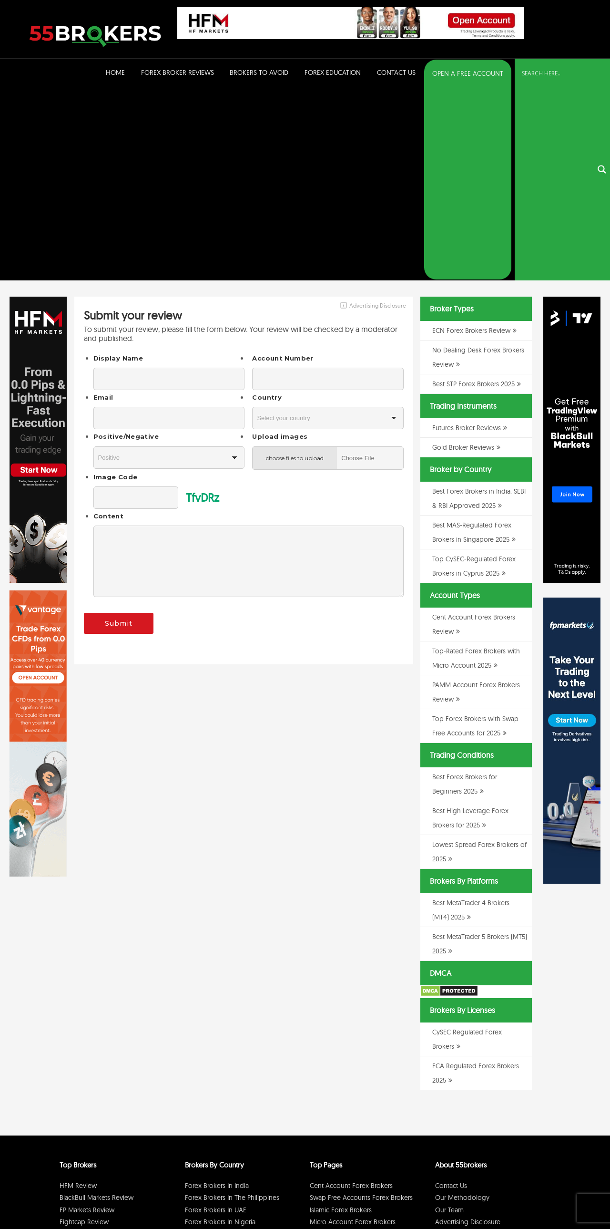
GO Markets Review (89, 1055)
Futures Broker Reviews (466, 236)
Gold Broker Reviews (463, 256)
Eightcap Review (84, 1030)
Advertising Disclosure (467, 1030)
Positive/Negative (126, 245)
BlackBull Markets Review (96, 1006)
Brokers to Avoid (259, 72)
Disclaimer (495, 1197)
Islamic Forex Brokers (341, 1018)
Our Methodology (462, 1006)
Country (267, 206)
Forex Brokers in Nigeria (220, 1030)
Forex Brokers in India (217, 994)
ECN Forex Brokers (337, 1055)
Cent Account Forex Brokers (351, 994)
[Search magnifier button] (602, 74)
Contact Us (396, 72)
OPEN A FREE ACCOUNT (467, 73)
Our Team (449, 1018)
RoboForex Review (88, 1067)
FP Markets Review (87, 1018)
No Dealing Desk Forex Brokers (356, 1067)
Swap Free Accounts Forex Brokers (361, 1006)
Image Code (115, 285)
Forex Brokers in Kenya (219, 1067)
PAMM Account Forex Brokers (353, 1043)
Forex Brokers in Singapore (225, 1055)
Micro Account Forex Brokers (353, 1030)
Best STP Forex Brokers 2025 (473, 192)
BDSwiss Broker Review (94, 1043)
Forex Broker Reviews (177, 72)
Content (108, 325)
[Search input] (556, 73)
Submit (118, 432)
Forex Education (333, 72)
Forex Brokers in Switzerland (226, 1043)
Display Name (118, 167)
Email (103, 206)
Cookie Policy (530, 1197)
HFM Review (78, 994)
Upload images (279, 245)
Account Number (282, 167)
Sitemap (447, 1043)
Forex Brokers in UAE (215, 1018)
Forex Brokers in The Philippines (232, 1006)
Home (115, 72)
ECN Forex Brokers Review (471, 139)
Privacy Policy (462, 1197)
